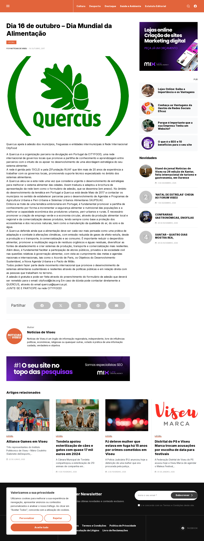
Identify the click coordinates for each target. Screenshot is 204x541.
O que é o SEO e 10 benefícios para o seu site (175, 143)
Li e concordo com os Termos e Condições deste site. (167, 505)
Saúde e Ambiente (130, 6)
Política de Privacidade (122, 525)
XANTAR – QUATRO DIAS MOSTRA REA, (171, 236)
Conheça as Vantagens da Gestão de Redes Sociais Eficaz (175, 108)
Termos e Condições (94, 525)
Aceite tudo (41, 527)
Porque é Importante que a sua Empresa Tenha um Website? (175, 125)
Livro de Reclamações (115, 530)
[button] (42, 305)
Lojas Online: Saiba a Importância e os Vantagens (176, 90)
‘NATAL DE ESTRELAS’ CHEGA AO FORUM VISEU (174, 196)
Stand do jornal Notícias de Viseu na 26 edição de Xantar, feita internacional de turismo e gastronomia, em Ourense (175, 173)
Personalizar (26, 518)
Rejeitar (57, 518)
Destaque (110, 6)
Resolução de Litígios (86, 530)
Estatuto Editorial (155, 6)
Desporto (95, 6)
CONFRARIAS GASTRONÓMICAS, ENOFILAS (174, 216)
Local (11, 42)
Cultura (80, 6)
